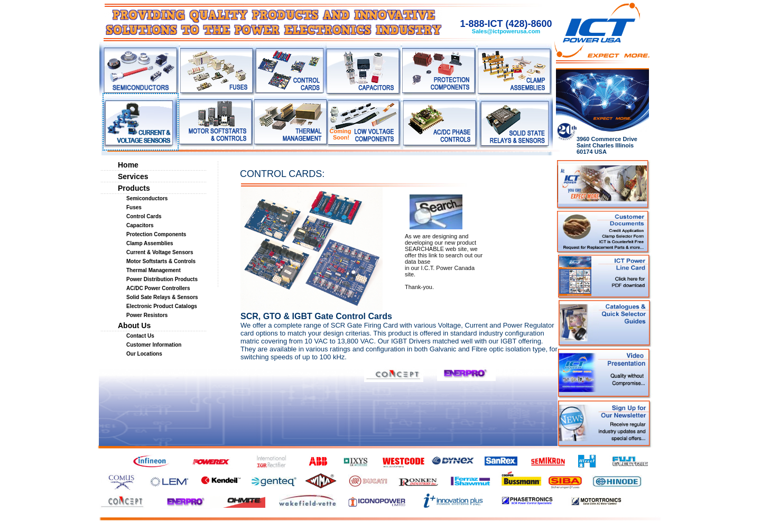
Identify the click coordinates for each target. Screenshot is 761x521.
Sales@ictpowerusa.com (506, 31)
